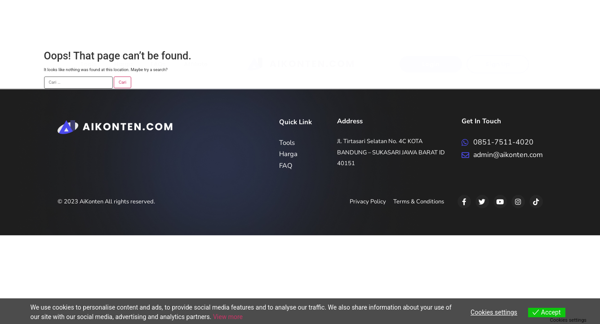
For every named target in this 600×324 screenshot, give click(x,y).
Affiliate (196, 30)
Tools (88, 30)
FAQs (158, 30)
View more (228, 316)
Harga (123, 30)
